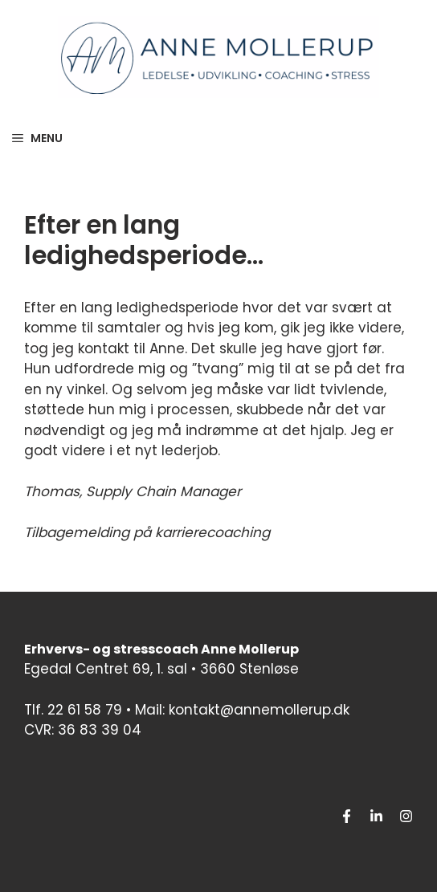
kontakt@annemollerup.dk (259, 709)
